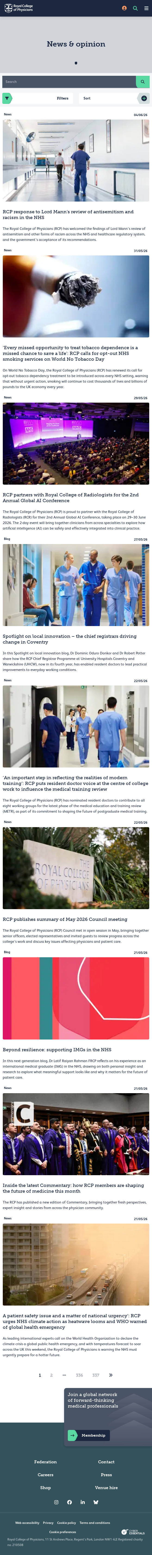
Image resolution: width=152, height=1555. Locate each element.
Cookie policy (66, 1523)
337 (95, 1375)
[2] (111, 1375)
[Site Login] (124, 8)
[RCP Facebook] (69, 1502)
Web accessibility (27, 1523)
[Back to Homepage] (38, 8)
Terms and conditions (95, 1523)
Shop (45, 1487)
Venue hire (106, 1487)
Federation (45, 1461)
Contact (106, 1461)
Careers (45, 1474)
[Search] (69, 82)
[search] (143, 82)
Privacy (48, 1523)
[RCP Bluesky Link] (95, 1502)
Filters (35, 98)
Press (106, 1474)
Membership (86, 1435)
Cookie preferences (62, 1532)
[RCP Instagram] (56, 1502)
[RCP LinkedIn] (82, 1502)
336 (79, 1375)
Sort (87, 98)
